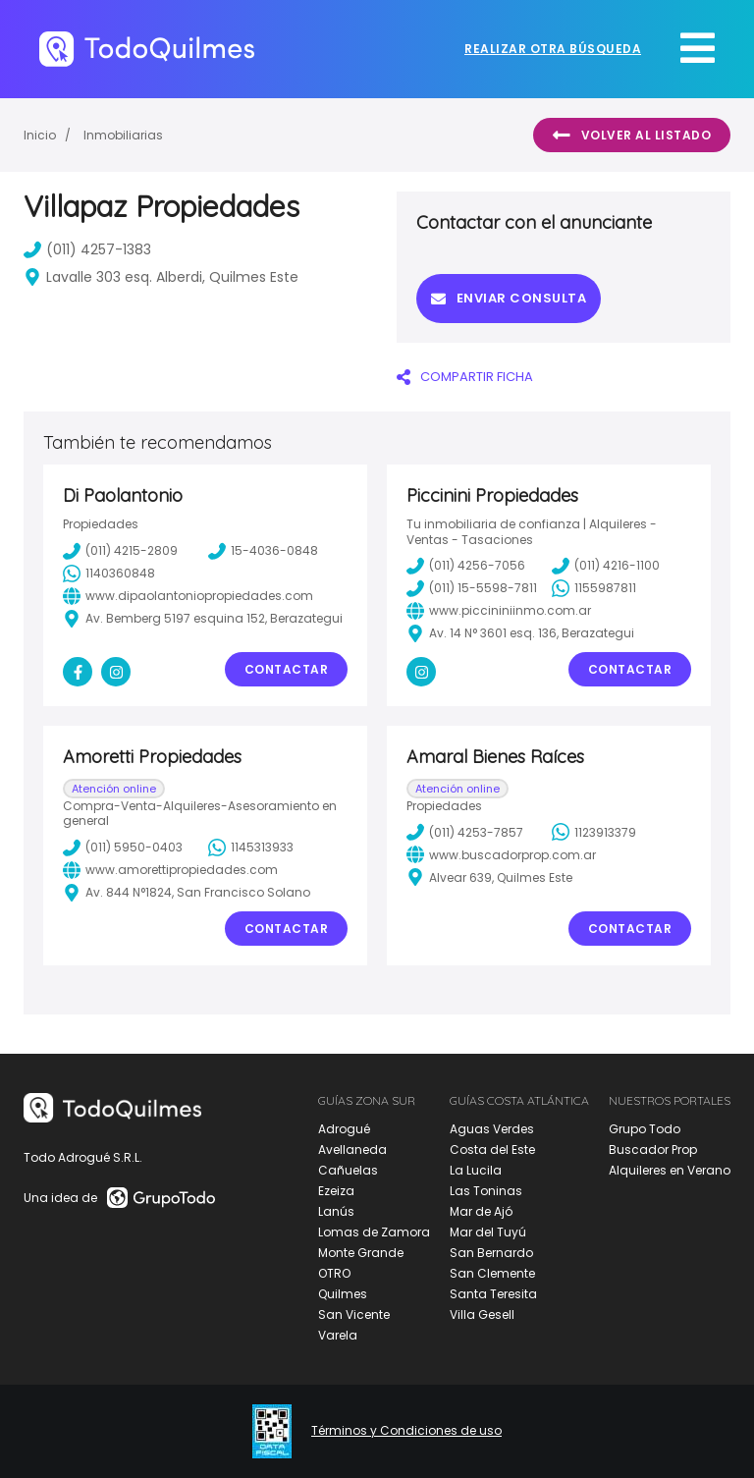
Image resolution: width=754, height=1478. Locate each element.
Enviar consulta (508, 298)
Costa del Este (492, 1149)
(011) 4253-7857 (464, 832)
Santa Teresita (493, 1294)
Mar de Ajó (481, 1211)
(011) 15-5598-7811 (471, 588)
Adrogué (344, 1129)
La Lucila (476, 1170)
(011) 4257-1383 (87, 249)
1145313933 (251, 847)
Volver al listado (632, 135)
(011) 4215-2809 (120, 551)
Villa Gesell (482, 1314)
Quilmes (342, 1294)
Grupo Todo (644, 1129)
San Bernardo (491, 1252)
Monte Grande (361, 1252)
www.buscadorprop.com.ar (501, 854)
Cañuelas (348, 1170)
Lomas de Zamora (374, 1232)
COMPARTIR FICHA (465, 376)
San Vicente (354, 1314)
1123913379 (594, 832)
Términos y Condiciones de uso (406, 1431)
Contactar (286, 669)
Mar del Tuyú (488, 1232)
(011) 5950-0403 (123, 847)
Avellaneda (352, 1149)
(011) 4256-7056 (465, 566)
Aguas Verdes (492, 1129)
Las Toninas (486, 1190)
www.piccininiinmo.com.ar (498, 611)
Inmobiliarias (123, 135)
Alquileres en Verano (669, 1170)
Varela (337, 1335)
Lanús (336, 1211)
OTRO (334, 1273)
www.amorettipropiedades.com (170, 870)
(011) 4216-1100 (606, 566)
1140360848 (109, 573)
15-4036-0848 (263, 551)
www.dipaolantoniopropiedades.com (188, 596)
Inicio (40, 135)
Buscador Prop (653, 1149)
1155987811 (594, 588)
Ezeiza (336, 1190)
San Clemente (492, 1273)
